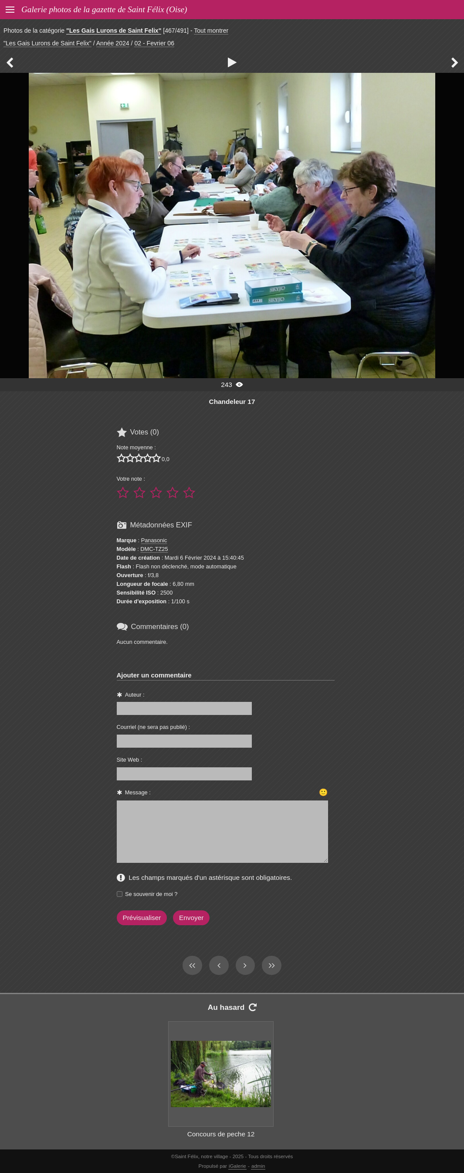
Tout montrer (211, 30)
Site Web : (129, 759)
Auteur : (135, 694)
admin (258, 1166)
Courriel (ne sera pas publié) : (153, 727)
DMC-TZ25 (154, 549)
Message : (138, 792)
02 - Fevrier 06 (154, 43)
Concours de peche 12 (221, 1134)
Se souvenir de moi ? (151, 894)
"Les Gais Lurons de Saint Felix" (113, 30)
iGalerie (237, 1166)
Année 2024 (112, 43)
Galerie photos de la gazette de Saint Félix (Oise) (104, 9)
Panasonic (154, 540)
